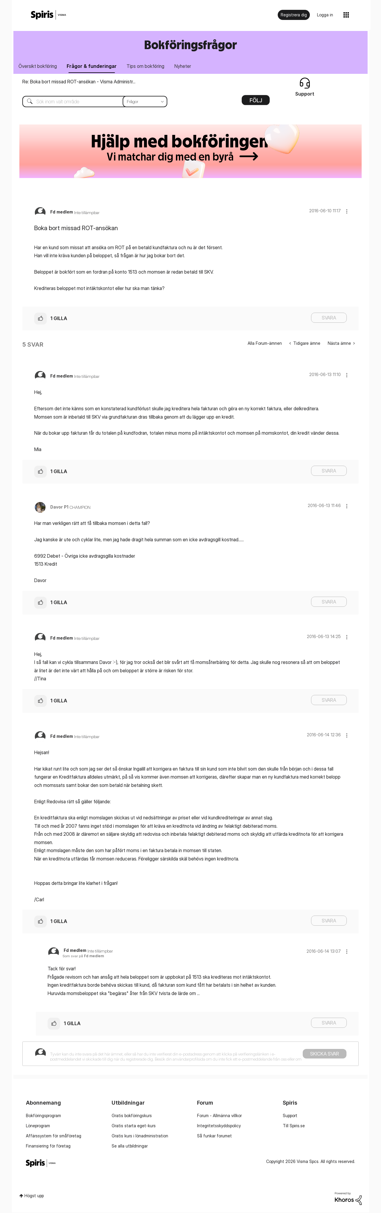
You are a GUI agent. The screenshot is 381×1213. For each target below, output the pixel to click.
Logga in (325, 14)
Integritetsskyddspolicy (219, 1126)
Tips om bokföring (149, 66)
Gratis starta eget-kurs (134, 1126)
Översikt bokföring (38, 66)
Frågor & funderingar (94, 66)
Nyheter (187, 66)
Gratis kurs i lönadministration (140, 1136)
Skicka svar (324, 1054)
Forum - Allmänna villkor (219, 1116)
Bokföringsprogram (43, 1116)
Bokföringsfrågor (190, 44)
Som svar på (83, 957)
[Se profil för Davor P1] (59, 507)
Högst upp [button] (34, 1196)
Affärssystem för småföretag (53, 1136)
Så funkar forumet (214, 1136)
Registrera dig (294, 14)
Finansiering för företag (48, 1146)
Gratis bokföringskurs (132, 1116)
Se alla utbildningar (130, 1146)
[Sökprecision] (145, 102)
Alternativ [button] (256, 102)
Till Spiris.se (294, 1126)
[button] (347, 211)
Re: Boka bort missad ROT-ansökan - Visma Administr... (78, 82)
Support (290, 1116)
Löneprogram (38, 1126)
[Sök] (90, 102)
